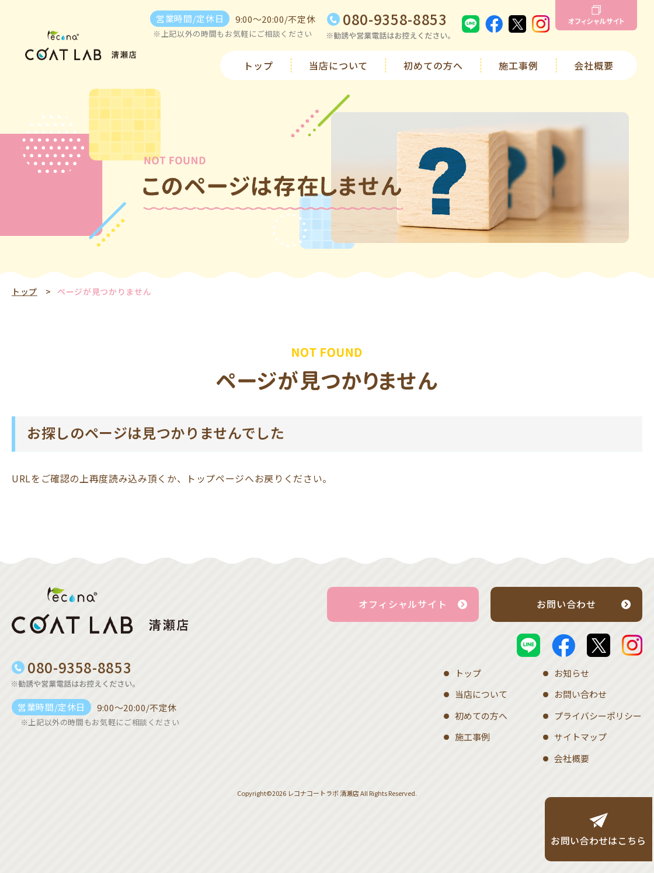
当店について (338, 65)
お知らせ (571, 672)
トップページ (215, 478)
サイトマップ (580, 733)
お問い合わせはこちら (597, 841)
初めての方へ (433, 65)
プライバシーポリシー (598, 713)
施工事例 (518, 65)
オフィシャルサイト (403, 604)
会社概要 (594, 65)
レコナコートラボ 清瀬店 (323, 787)
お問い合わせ (566, 604)
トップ (258, 65)
